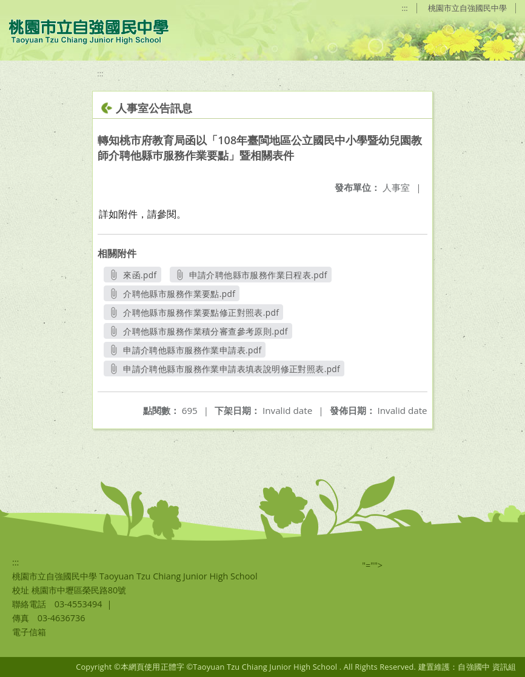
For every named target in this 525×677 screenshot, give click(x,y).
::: (405, 7)
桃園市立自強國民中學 (467, 7)
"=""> (372, 565)
